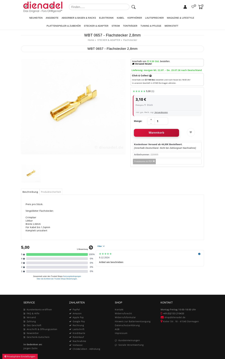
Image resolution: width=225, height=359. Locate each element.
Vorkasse (77, 345)
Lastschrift (79, 329)
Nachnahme (79, 341)
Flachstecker (130, 39)
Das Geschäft (34, 325)
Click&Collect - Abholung (86, 348)
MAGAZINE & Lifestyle (180, 18)
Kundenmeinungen (129, 340)
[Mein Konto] (185, 7)
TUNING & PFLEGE (150, 26)
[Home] (91, 39)
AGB (117, 329)
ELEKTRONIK (106, 18)
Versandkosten (161, 112)
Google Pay (79, 321)
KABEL (120, 18)
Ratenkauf (78, 337)
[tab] (30, 192)
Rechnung (78, 325)
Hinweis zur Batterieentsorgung (132, 321)
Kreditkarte (79, 333)
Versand (31, 317)
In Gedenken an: (32, 344)
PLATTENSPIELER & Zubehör (64, 26)
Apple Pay (78, 317)
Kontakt (119, 309)
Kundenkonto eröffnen (39, 309)
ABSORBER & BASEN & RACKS (79, 18)
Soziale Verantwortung (131, 344)
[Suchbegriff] (99, 7)
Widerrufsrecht (123, 313)
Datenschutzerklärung (127, 325)
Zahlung (31, 321)
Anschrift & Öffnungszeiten (42, 329)
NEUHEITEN (35, 18)
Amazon (77, 313)
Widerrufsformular (125, 317)
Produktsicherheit (51, 191)
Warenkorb (156, 132)
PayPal (76, 309)
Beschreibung (30, 191)
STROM (116, 26)
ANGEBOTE (52, 18)
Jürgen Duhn (30, 348)
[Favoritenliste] (193, 7)
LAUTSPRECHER (154, 18)
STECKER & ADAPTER (96, 26)
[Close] (200, 288)
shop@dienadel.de (173, 317)
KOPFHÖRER (135, 18)
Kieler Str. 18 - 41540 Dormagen (180, 321)
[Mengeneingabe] (158, 121)
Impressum (121, 333)
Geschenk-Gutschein (38, 337)
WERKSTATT (171, 26)
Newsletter (33, 333)
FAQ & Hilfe (33, 313)
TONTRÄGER (130, 26)
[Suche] (133, 7)
